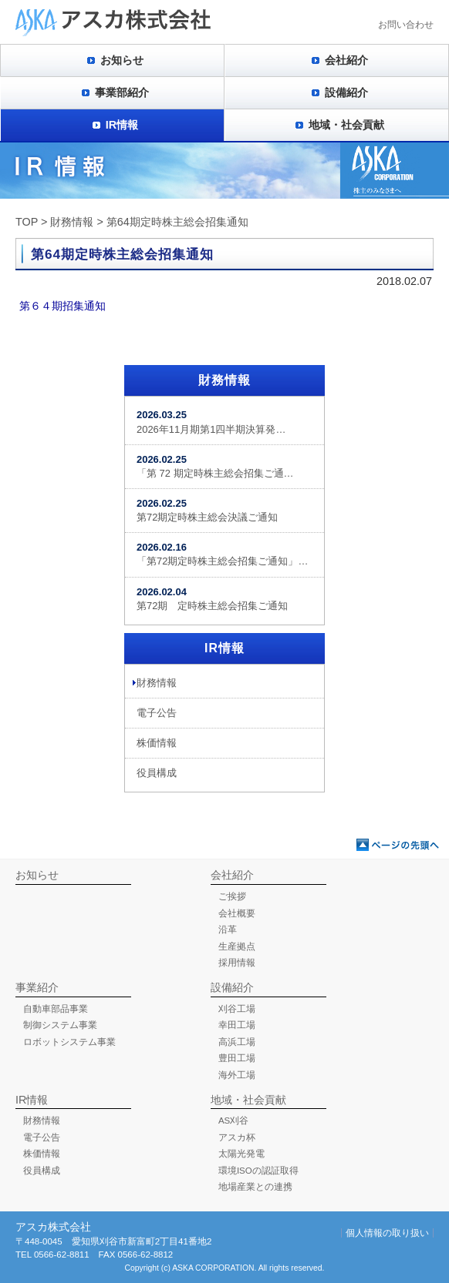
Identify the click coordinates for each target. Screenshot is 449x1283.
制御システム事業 (60, 1025)
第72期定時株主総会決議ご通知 (207, 510)
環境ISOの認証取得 (258, 1170)
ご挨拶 (232, 896)
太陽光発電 (241, 1153)
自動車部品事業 (55, 1008)
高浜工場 (236, 1042)
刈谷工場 (236, 1008)
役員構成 (157, 773)
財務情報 (71, 222)
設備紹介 (346, 92)
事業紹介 (37, 987)
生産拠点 (236, 946)
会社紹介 (346, 60)
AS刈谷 (233, 1120)
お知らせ (121, 60)
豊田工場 (236, 1058)
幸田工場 (236, 1025)
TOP (26, 222)
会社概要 (236, 913)
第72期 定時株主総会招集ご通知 (212, 598)
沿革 (227, 929)
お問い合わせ (406, 24)
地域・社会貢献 (346, 125)
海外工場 (236, 1075)
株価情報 (157, 743)
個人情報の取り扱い (387, 1233)
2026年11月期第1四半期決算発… (211, 421)
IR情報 (122, 125)
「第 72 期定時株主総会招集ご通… (215, 466)
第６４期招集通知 (62, 306)
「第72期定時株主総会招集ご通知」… (222, 554)
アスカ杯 (236, 1137)
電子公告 (157, 713)
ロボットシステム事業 (69, 1042)
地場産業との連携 (255, 1186)
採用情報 (236, 962)
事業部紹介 (122, 92)
